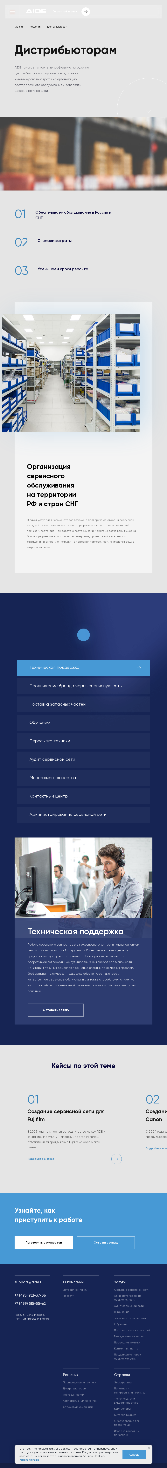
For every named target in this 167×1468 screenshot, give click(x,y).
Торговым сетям (73, 1395)
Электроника (123, 1382)
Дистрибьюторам (74, 1388)
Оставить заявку (106, 1242)
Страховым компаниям (78, 1407)
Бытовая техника (125, 1415)
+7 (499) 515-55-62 (30, 1304)
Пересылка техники (127, 1342)
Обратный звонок (71, 11)
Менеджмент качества (129, 1336)
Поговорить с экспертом (44, 1242)
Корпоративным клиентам (80, 1401)
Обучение (121, 1324)
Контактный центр (126, 1348)
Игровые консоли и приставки (126, 1433)
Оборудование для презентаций (126, 1423)
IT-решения (121, 1312)
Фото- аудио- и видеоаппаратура (126, 1400)
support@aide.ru (29, 1282)
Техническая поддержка (130, 1318)
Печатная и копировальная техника (129, 1390)
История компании (75, 1290)
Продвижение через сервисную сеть (127, 1356)
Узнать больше (29, 1459)
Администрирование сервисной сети (128, 1298)
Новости (68, 1296)
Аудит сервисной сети (129, 1306)
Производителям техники (79, 1382)
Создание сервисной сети (131, 1290)
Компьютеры (122, 1408)
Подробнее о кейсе (40, 1159)
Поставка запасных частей (132, 1330)
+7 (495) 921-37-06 (30, 1295)
